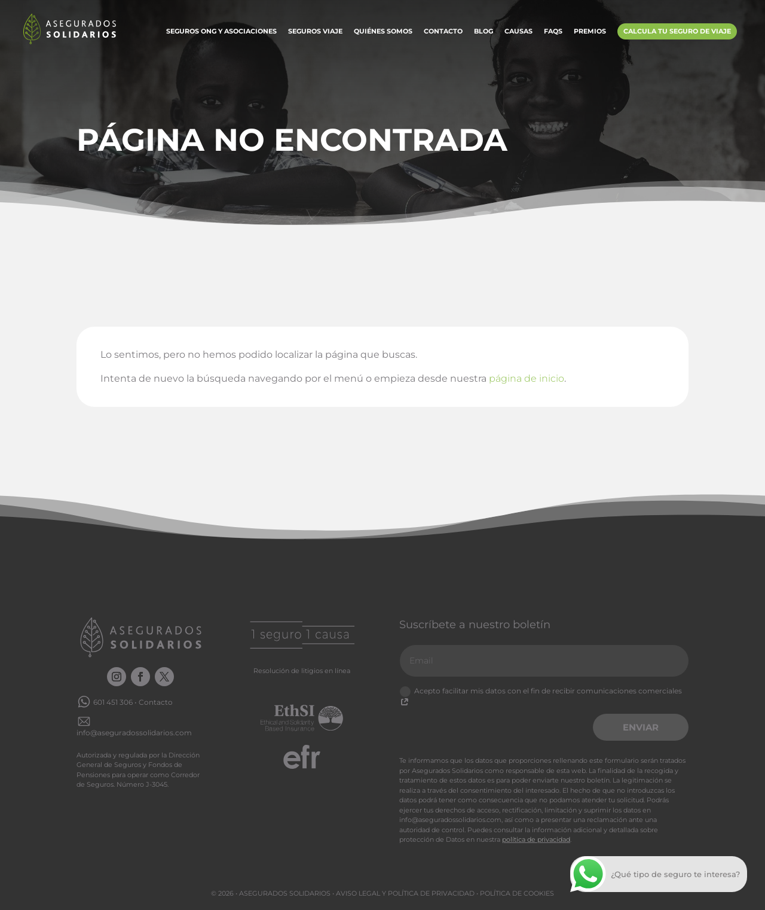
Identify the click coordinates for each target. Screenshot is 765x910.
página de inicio (526, 378)
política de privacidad (536, 839)
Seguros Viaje (315, 31)
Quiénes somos (383, 31)
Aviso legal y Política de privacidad (405, 893)
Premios (590, 31)
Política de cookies (517, 893)
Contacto (443, 31)
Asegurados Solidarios (285, 893)
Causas (518, 31)
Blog (483, 31)
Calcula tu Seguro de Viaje (677, 31)
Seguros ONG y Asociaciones (221, 31)
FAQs (553, 31)
